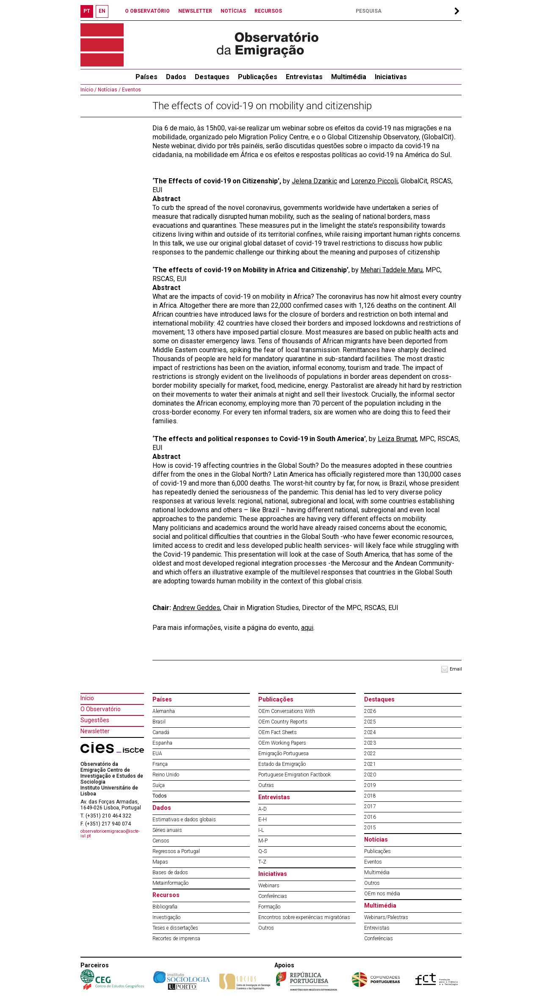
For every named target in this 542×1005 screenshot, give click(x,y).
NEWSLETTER (195, 11)
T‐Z (262, 862)
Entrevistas (304, 77)
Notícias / (109, 90)
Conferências (272, 896)
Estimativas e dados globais (184, 820)
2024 (370, 732)
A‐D (262, 809)
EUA (157, 754)
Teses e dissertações (175, 928)
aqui (307, 628)
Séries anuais (167, 830)
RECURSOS (268, 11)
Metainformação (170, 883)
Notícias (376, 839)
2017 (370, 806)
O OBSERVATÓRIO (147, 11)
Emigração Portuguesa (283, 754)
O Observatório (100, 709)
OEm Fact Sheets (277, 732)
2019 (370, 785)
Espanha (162, 743)
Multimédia (348, 77)
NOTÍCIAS (233, 11)
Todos (159, 796)
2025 (370, 722)
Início (87, 698)
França (160, 764)
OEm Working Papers (282, 743)
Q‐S (262, 851)
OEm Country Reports (282, 722)
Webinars (268, 886)
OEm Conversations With (286, 711)
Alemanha (163, 711)
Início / (88, 90)
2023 (370, 743)
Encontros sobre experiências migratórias (304, 917)
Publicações (257, 77)
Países (162, 699)
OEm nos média (382, 894)
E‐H (262, 820)
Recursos (166, 895)
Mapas (160, 862)
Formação (269, 907)
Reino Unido (165, 775)
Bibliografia (164, 907)
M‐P (263, 841)
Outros (266, 928)
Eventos (131, 90)
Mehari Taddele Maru (391, 270)
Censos (160, 841)
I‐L (261, 830)
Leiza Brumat (397, 439)
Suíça (158, 785)
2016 (370, 817)
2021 (370, 764)
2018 (370, 796)
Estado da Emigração (282, 764)
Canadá (160, 732)
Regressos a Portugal (176, 851)
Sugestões (94, 720)
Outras (266, 785)
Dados (176, 77)
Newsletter (95, 731)
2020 (370, 775)
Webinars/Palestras (386, 917)
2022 (370, 754)
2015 (370, 828)
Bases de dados (170, 872)
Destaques (212, 77)
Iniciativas (391, 77)
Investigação (166, 917)
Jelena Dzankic (314, 181)
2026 (370, 711)
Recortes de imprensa (176, 938)
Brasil (159, 722)
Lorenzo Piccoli (374, 181)
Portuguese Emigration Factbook (294, 775)
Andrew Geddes (196, 608)
